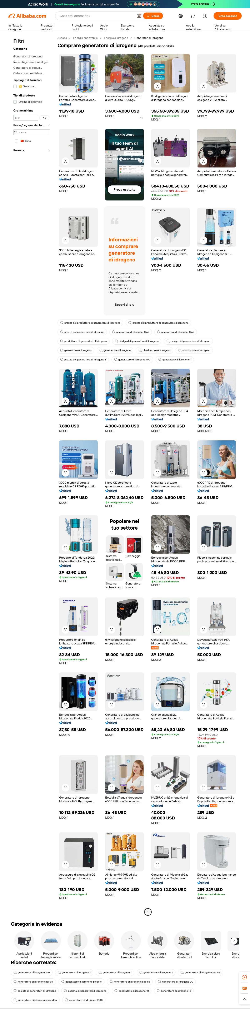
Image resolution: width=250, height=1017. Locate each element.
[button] (138, 15)
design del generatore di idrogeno (137, 341)
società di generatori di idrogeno (35, 991)
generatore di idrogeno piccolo (81, 981)
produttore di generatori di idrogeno (83, 341)
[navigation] (31, 475)
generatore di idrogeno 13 (131, 991)
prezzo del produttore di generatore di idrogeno (90, 323)
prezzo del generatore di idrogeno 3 (83, 359)
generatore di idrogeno (75, 350)
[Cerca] (153, 16)
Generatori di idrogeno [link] (149, 37)
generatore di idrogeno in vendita (35, 1000)
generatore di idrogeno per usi (200, 972)
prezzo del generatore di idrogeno (82, 332)
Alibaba (62, 37)
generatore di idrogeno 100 (132, 359)
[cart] (193, 16)
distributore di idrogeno (154, 350)
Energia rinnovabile (85, 37)
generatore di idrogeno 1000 (84, 1000)
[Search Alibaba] (96, 16)
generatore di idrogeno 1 (174, 359)
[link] (244, 977)
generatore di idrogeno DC (175, 981)
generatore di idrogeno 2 (156, 972)
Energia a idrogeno (116, 37)
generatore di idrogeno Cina (130, 332)
